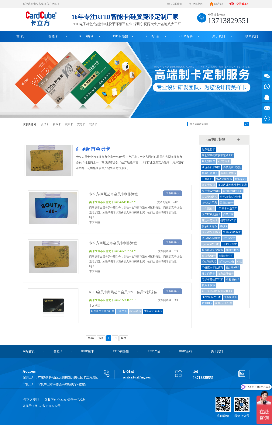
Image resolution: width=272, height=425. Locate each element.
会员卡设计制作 (211, 191)
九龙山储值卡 (226, 273)
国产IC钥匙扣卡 (211, 214)
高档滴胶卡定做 (232, 167)
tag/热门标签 (216, 139)
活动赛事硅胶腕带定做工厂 (218, 155)
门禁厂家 (228, 214)
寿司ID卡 (207, 303)
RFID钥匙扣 (119, 36)
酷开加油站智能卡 (230, 196)
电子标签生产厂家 (212, 279)
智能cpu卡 (240, 179)
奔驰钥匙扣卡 (228, 173)
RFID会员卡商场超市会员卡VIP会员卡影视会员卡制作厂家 (133, 292)
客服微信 (223, 415)
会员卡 (45, 124)
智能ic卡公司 (225, 255)
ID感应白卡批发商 (212, 267)
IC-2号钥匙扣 (209, 196)
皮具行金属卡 (210, 173)
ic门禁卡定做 (226, 261)
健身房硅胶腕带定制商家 (232, 184)
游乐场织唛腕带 (211, 238)
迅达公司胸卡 (224, 179)
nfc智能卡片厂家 (211, 297)
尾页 (123, 338)
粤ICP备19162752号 (48, 405)
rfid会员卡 (135, 311)
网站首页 (29, 351)
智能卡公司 (208, 184)
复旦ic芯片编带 (232, 232)
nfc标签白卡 (233, 279)
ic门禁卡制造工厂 (227, 208)
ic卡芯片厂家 (209, 202)
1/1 (115, 338)
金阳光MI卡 (209, 255)
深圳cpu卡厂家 (223, 303)
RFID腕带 (86, 36)
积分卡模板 (208, 285)
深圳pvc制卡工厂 (233, 191)
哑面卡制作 (232, 250)
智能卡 (53, 36)
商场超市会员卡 (153, 311)
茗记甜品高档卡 (211, 232)
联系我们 (176, 3)
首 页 (20, 36)
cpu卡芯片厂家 (210, 244)
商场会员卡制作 (211, 167)
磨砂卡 (224, 226)
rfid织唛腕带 (209, 261)
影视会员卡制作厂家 (102, 311)
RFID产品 (152, 36)
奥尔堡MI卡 (232, 267)
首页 (101, 338)
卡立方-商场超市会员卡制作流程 (113, 194)
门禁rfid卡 (208, 179)
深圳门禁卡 (208, 273)
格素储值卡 (230, 297)
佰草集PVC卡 (228, 220)
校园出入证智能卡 (212, 250)
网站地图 (198, 3)
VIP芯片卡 (224, 161)
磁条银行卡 (208, 149)
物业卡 (57, 124)
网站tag (218, 3)
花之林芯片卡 (210, 220)
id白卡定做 (229, 238)
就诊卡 (93, 124)
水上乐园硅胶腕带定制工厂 (218, 291)
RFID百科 (185, 36)
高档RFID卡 (227, 202)
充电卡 (81, 124)
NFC (239, 261)
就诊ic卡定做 (209, 226)
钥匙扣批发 (208, 161)
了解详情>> (172, 193)
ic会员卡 (122, 311)
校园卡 (69, 124)
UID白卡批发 (229, 244)
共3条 (91, 338)
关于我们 (218, 36)
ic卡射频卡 (208, 208)
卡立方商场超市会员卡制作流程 (113, 243)
